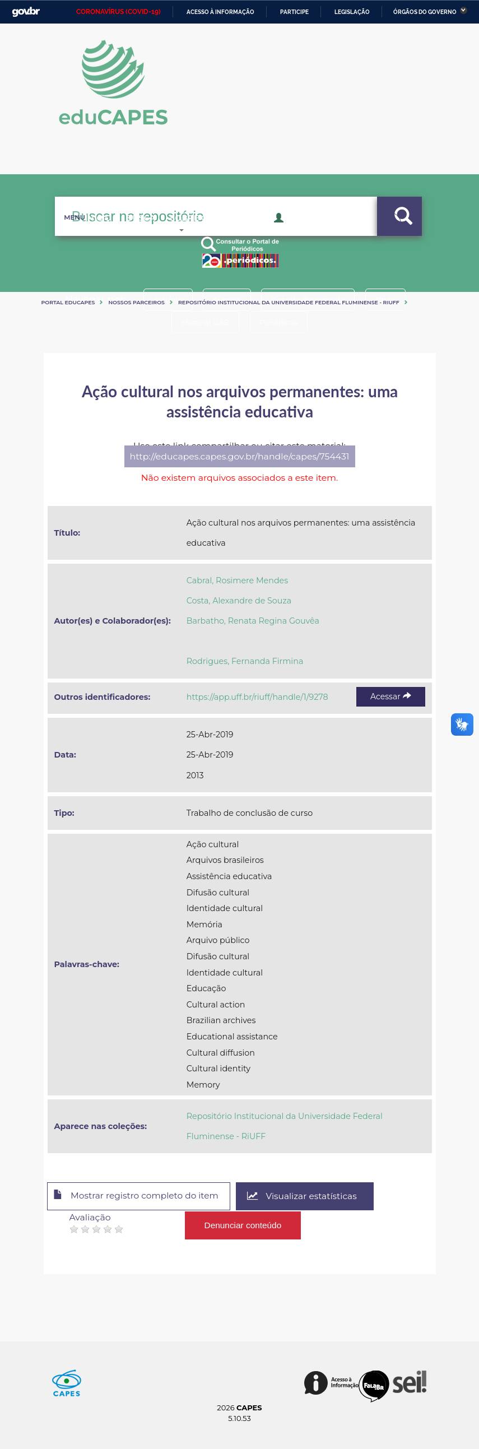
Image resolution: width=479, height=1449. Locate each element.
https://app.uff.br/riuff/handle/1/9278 (257, 697)
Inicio (80, 235)
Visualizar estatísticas (311, 1196)
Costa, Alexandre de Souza (239, 601)
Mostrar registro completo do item (140, 1196)
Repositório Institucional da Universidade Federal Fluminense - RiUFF (288, 302)
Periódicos (281, 322)
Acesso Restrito (313, 234)
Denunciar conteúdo (243, 1224)
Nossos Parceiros (136, 302)
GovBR (26, 12)
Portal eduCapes (68, 302)
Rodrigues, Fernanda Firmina (245, 661)
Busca (131, 235)
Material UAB (203, 322)
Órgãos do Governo (425, 12)
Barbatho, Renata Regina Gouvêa (253, 621)
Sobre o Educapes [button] (215, 235)
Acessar (390, 696)
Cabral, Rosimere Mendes (237, 580)
